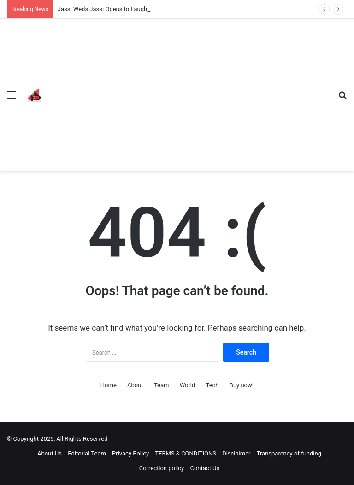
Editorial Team (87, 453)
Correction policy (161, 468)
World (187, 385)
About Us (49, 453)
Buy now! (242, 385)
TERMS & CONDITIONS (185, 453)
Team (161, 385)
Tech (212, 385)
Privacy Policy (130, 453)
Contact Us (204, 468)
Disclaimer (236, 453)
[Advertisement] (188, 88)
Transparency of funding (289, 453)
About (135, 385)
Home (108, 385)
